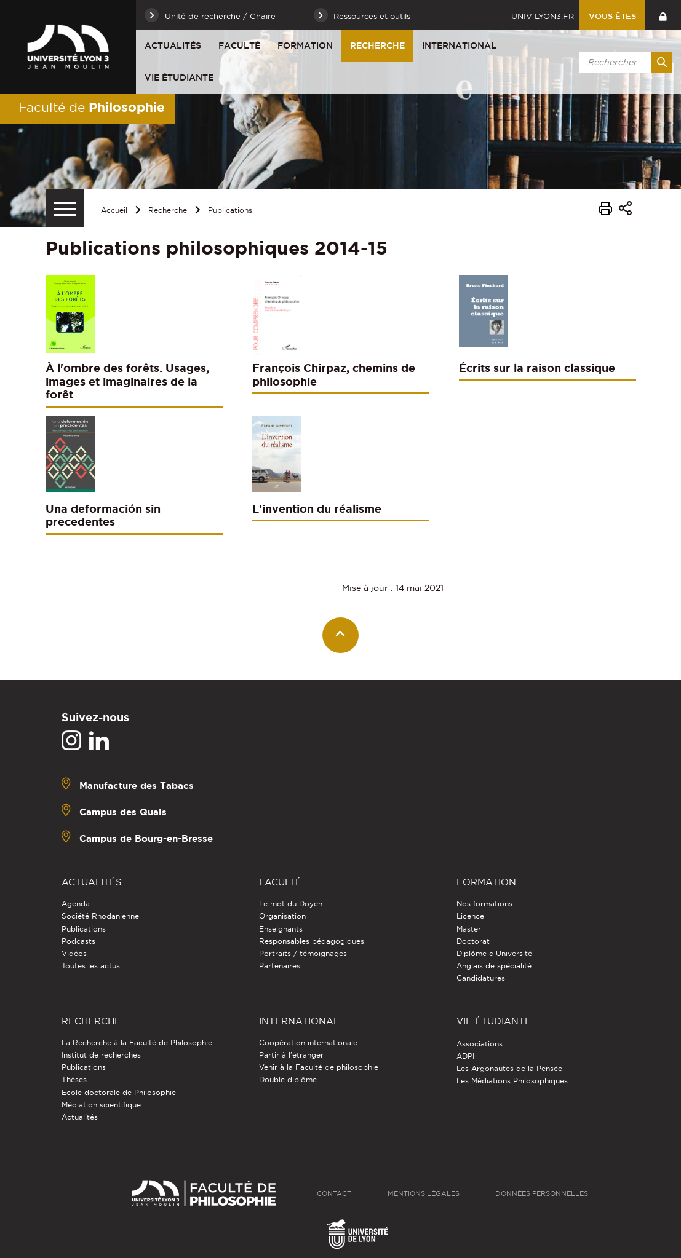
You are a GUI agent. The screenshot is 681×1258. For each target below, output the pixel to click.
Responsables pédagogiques (311, 941)
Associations (479, 1044)
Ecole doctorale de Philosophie (119, 1092)
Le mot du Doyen (290, 904)
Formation (305, 45)
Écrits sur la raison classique (537, 368)
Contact (334, 1193)
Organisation (282, 916)
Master (468, 929)
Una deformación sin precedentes (103, 515)
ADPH (467, 1056)
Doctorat (473, 941)
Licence (470, 916)
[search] (623, 62)
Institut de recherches (101, 1055)
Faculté (239, 45)
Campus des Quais (123, 812)
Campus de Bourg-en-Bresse (146, 838)
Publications (230, 210)
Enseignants (281, 929)
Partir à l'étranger (291, 1055)
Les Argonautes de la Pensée (509, 1068)
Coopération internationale (308, 1042)
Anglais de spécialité (494, 966)
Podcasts (78, 941)
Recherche (377, 45)
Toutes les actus (91, 966)
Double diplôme (288, 1079)
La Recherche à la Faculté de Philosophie (137, 1042)
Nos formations (484, 904)
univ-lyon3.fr (542, 16)
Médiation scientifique (101, 1105)
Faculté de (91, 107)
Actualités (173, 45)
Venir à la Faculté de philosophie (318, 1067)
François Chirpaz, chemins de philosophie (333, 374)
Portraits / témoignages (303, 953)
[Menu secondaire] (65, 208)
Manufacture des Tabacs (136, 785)
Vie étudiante (179, 77)
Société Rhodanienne (100, 916)
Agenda (76, 904)
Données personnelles (541, 1193)
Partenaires (279, 966)
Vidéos (74, 953)
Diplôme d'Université (494, 953)
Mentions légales (424, 1193)
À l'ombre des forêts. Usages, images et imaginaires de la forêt (127, 381)
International (459, 45)
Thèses (74, 1079)
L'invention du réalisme (316, 508)
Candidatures (480, 978)
